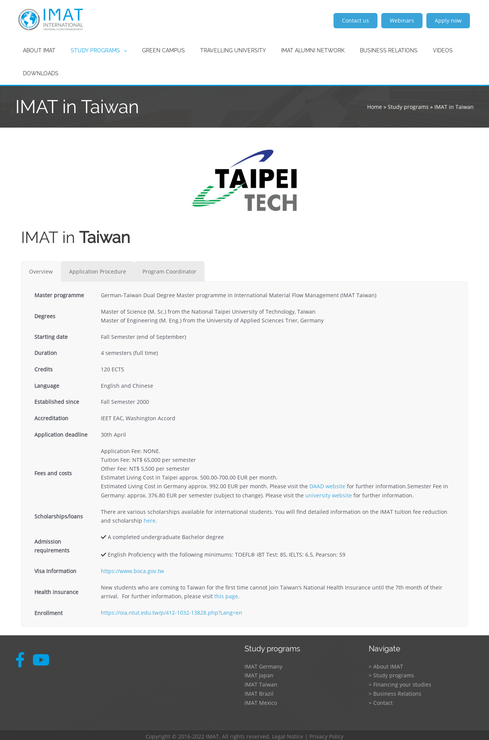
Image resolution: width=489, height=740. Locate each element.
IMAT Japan (259, 673)
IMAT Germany (263, 665)
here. (150, 520)
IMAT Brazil (259, 691)
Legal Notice (287, 733)
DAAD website (327, 486)
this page (226, 595)
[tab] (41, 271)
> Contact (381, 700)
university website (328, 495)
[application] (116, 50)
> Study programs (391, 673)
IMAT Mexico (260, 700)
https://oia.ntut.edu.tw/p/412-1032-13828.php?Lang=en (171, 611)
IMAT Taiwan (260, 682)
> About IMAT (386, 665)
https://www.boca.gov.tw (132, 570)
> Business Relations (395, 691)
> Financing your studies (400, 682)
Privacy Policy (326, 733)
